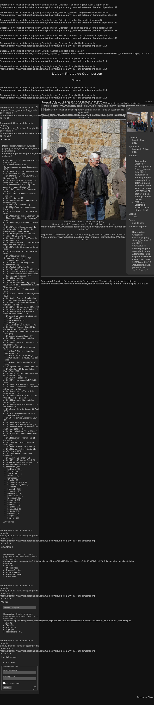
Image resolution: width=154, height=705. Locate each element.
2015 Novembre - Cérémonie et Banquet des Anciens (19, 312)
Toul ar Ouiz (13, 473)
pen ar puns (13, 495)
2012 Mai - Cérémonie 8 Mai (19, 447)
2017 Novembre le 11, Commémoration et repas (14, 257)
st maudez (12, 491)
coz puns (12, 515)
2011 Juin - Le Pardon (16, 458)
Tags (8, 625)
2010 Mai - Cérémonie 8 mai (19, 460)
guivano (11, 513)
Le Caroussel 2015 (16, 320)
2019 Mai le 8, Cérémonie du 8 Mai (22, 222)
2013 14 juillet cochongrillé (18, 413)
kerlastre (11, 504)
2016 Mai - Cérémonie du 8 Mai (20, 307)
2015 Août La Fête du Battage (19, 316)
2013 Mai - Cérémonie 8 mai (19, 424)
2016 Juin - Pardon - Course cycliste (22, 293)
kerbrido (11, 511)
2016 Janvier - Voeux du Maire (20, 309)
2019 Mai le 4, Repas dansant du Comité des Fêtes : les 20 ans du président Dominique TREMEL (19, 229)
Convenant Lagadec (17, 484)
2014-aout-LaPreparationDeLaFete (23, 362)
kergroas (11, 507)
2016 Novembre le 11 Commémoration (14, 279)
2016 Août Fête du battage (18, 282)
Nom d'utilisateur (10, 670)
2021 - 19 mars (13, 198)
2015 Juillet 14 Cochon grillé (19, 325)
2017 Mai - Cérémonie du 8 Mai (20, 269)
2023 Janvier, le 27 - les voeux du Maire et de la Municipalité (19, 181)
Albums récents (13, 572)
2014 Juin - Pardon (14, 378)
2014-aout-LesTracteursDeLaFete (23, 358)
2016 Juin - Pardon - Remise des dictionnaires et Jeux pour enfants (19, 299)
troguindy (12, 489)
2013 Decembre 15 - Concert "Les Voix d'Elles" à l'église (20, 396)
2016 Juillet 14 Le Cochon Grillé (20, 289)
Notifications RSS (14, 632)
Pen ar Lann (13, 471)
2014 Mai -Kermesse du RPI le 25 (21, 380)
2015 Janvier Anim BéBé (17, 336)
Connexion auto (11, 683)
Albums (5, 139)
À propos (10, 629)
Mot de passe (9, 676)
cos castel (12, 487)
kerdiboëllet (13, 509)
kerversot (12, 500)
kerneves (12, 502)
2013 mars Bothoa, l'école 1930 (20, 431)
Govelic (11, 480)
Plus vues (10, 565)
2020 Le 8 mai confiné (16, 205)
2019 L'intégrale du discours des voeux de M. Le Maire (19, 234)
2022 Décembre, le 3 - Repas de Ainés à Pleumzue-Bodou (19, 186)
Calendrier (11, 577)
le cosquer (12, 498)
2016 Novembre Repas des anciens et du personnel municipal (20, 274)
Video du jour (13, 415)
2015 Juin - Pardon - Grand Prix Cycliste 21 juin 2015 (19, 328)
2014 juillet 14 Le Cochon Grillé (20, 366)
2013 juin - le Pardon (15, 422)
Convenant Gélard (16, 482)
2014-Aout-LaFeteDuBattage (20, 355)
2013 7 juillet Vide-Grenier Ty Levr (21, 418)
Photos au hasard (14, 574)
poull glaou (12, 493)
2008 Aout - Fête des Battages (20, 462)
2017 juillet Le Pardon (16, 267)
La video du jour (15, 260)
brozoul (11, 518)
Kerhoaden (12, 478)
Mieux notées (12, 568)
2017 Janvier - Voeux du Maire (20, 271)
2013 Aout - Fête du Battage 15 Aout (22, 409)
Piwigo (150, 697)
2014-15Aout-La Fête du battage (20, 347)
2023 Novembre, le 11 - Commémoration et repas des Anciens (20, 166)
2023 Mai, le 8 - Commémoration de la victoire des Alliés (20, 172)
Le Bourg (12, 469)
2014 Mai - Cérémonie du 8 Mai (20, 384)
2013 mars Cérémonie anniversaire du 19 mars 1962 (142, 206)
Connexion (11, 662)
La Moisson (13, 318)
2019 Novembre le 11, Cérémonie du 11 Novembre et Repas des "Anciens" (21, 217)
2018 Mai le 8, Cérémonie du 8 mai (22, 247)
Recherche (11, 627)
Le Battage (12, 322)
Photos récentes (13, 570)
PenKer (11, 475)
